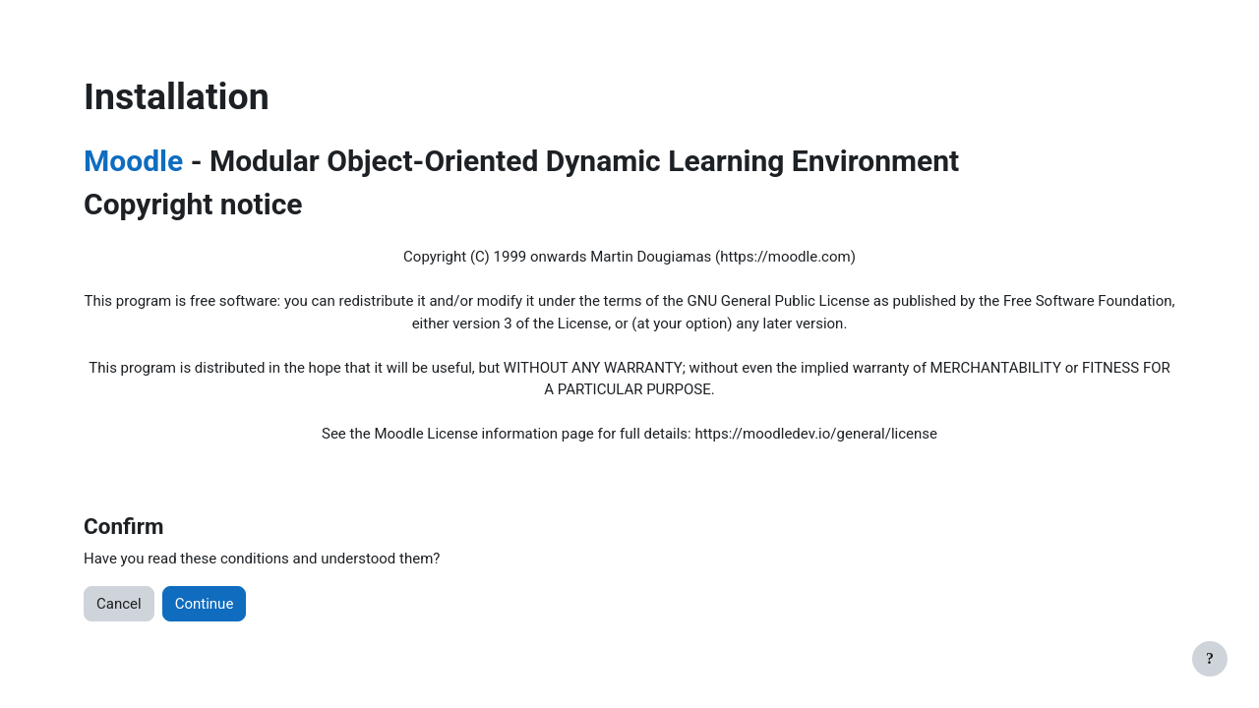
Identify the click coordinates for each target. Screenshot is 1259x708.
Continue (204, 604)
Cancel (119, 604)
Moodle (133, 161)
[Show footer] (1210, 659)
